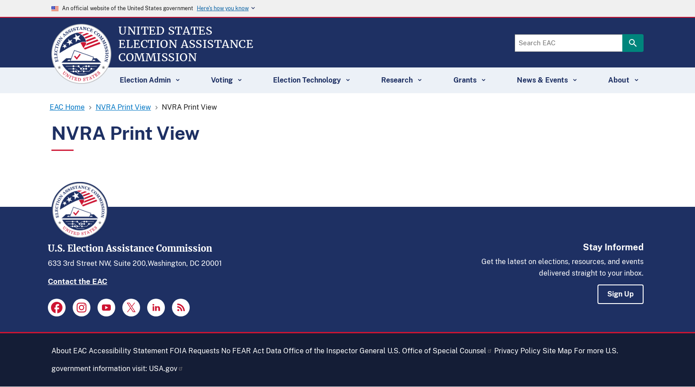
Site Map (557, 351)
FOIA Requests (194, 351)
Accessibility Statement (128, 351)
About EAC (69, 351)
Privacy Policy (517, 351)
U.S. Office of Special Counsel (439, 351)
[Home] (81, 80)
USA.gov (166, 368)
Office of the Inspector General (334, 351)
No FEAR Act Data (251, 351)
